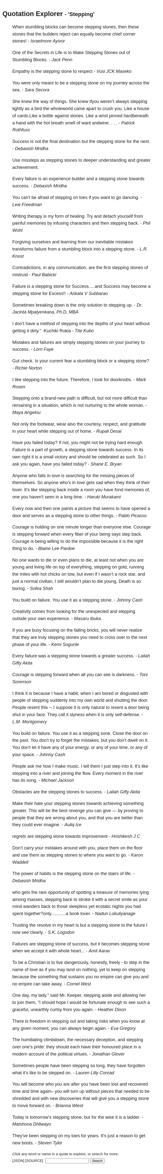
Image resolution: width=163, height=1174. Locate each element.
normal (31, 581)
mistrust (20, 274)
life (48, 567)
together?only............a (46, 913)
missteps (30, 160)
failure (31, 178)
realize (135, 630)
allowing (130, 995)
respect (85, 71)
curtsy (56, 1009)
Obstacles (22, 791)
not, (66, 442)
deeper (90, 160)
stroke (84, 899)
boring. (19, 588)
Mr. (63, 995)
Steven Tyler (50, 1142)
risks (103, 1021)
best (63, 810)
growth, (56, 449)
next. (145, 141)
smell (70, 122)
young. (110, 581)
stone (66, 71)
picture (84, 508)
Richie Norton (28, 368)
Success (20, 141)
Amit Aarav (99, 950)
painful (18, 223)
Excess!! (57, 293)
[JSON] (18, 1160)
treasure (104, 892)
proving (131, 810)
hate (38, 803)
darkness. (125, 674)
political (65, 1054)
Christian (37, 962)
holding (42, 527)
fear (68, 360)
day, (26, 995)
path (71, 398)
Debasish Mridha (31, 148)
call (61, 714)
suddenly (59, 700)
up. (130, 305)
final (54, 141)
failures (47, 342)
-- (50, 707)
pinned (115, 115)
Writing (19, 216)
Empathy (21, 71)
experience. (58, 618)
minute (72, 527)
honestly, (99, 962)
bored (107, 693)
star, (132, 574)
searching (75, 475)
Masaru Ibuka (87, 618)
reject (64, 34)
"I (39, 1002)
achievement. (25, 167)
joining (67, 773)
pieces (122, 475)
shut (16, 714)
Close (118, 733)
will (112, 630)
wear (61, 424)
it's (25, 1072)
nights (118, 906)
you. (118, 108)
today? (50, 442)
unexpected (97, 611)
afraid (43, 197)
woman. (136, 405)
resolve (44, 925)
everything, (82, 567)
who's (65, 482)
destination (69, 141)
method (47, 323)
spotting (83, 892)
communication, (71, 267)
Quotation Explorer (32, 14)
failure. (44, 600)
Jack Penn (62, 59)
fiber (79, 534)
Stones (111, 52)
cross (110, 637)
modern (19, 1054)
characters (80, 223)
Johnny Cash (130, 600)
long (68, 496)
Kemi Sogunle (65, 644)
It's (27, 489)
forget (66, 740)
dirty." (35, 330)
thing (17, 548)
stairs (113, 873)
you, (82, 817)
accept (37, 950)
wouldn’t (73, 581)
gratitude (137, 424)
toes (83, 197)
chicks (54, 574)
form (59, 216)
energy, (82, 747)
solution (94, 305)
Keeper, (74, 995)
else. (127, 527)
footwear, (46, 424)
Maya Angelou (26, 412)
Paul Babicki (44, 274)
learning (68, 241)
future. (62, 379)
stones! (19, 41)
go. (124, 855)
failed (37, 442)
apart (91, 108)
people (19, 700)
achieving (112, 803)
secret (114, 899)
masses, (35, 899)
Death (124, 581)
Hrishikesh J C (125, 836)
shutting (122, 700)
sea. (16, 89)
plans (74, 560)
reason (126, 1135)
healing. (78, 216)
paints (67, 508)
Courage (20, 527)
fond (119, 489)
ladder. (133, 1117)
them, (30, 1002)
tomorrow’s (41, 1117)
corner (129, 34)
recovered (138, 1084)
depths (101, 323)
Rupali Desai (108, 431)
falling (80, 630)
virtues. (81, 1054)
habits (45, 873)
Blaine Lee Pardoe (56, 548)
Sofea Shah (41, 588)
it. (146, 740)
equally (87, 34)
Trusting (20, 925)
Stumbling (22, 59)
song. (31, 780)
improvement (95, 836)
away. (57, 983)
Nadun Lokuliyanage (115, 913)
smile (126, 899)
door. (143, 700)
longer (86, 527)
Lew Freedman (27, 204)
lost (114, 1084)
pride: (39, 1046)
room (89, 489)
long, (101, 1065)
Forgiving (21, 241)
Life (58, 52)
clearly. (37, 932)
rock (122, 574)
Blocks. (40, 59)
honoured (111, 1046)
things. (61, 101)
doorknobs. (121, 379)
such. (131, 456)
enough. (135, 442)
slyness (77, 714)
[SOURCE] (34, 1160)
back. (133, 223)
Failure (19, 286)
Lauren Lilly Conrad (95, 1072)
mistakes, (90, 740)
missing (107, 475)
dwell (132, 740)
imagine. (52, 824)
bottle (47, 115)
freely (114, 962)
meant (47, 82)
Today (18, 1117)
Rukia (65, 330)
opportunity (59, 892)
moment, (41, 1028)
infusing (61, 223)
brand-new (55, 398)
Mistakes (21, 342)
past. (24, 740)
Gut (15, 360)
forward (42, 534)
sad (99, 482)
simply (69, 342)
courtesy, (93, 424)
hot (47, 122)
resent (33, 707)
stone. (130, 249)
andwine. (101, 122)
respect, (111, 424)
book (74, 913)
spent (17, 913)
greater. (19, 810)
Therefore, (80, 379)
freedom (38, 1021)
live (59, 962)
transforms (22, 249)
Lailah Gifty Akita (123, 791)
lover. (17, 489)
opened (138, 508)
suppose (64, 707)
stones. (77, 115)
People (19, 707)
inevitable (104, 241)
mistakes (124, 241)
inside (73, 489)
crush (107, 108)
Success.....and (87, 286)
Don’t (17, 847)
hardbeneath (136, 115)
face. (41, 714)
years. (94, 1135)
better (127, 817)
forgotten (136, 1065)
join (20, 1002)
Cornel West (79, 983)
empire (107, 976)
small (48, 456)
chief (117, 34)
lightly (18, 108)
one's (27, 1046)
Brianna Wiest (69, 1105)
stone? (142, 360)
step (126, 534)
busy (36, 630)
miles (25, 574)
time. (78, 496)
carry (29, 847)
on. (69, 1072)
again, (35, 464)
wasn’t (107, 574)
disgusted (129, 693)
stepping (93, 26)
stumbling (34, 26)
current (56, 360)
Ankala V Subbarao (89, 293)
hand (21, 122)
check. (27, 360)
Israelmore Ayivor (48, 41)
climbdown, (55, 1039)
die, (89, 560)
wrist (103, 115)
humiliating (31, 1039)
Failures (20, 943)
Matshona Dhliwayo (31, 1124)
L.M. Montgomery (29, 721)
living (39, 567)
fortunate (97, 1002)
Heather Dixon (112, 1009)
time (16, 1091)
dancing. (130, 197)
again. (88, 1009)
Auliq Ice (72, 824)
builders (50, 34)
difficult (130, 398)
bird (38, 108)
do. (31, 548)
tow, (71, 574)
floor (138, 847)
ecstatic (103, 906)
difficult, (88, 398)
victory (61, 456)
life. (43, 644)
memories (36, 223)
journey (120, 82)
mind (17, 906)
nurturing (93, 405)
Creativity (21, 611)
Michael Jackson (57, 780)
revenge (77, 810)
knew (26, 101)
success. (21, 185)
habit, (73, 693)
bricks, (93, 630)
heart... (78, 950)
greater (143, 160)
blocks (51, 26)
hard (121, 442)
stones (18, 34)
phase (18, 644)
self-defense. (127, 714)
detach (109, 216)
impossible (89, 541)
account (36, 1054)
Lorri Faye (44, 349)
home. (86, 431)
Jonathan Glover (108, 1054)
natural (98, 707)
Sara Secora (37, 89)
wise (109, 1117)
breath (57, 122)
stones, (110, 26)
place (102, 847)
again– (47, 1091)
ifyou (94, 101)
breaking (44, 305)
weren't (107, 101)
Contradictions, (27, 267)
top (62, 567)
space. (28, 754)
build (25, 600)
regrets (19, 836)
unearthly (40, 1009)
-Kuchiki (50, 330)
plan (86, 581)
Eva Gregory (123, 1028)
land (70, 969)
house (143, 108)
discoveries (70, 1098)
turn (74, 1091)
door (16, 515)
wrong (59, 817)
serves (37, 515)
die (49, 560)
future (139, 925)
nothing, (90, 969)
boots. (28, 1142)
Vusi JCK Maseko (113, 71)
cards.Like (27, 115)
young (18, 567)
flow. (86, 773)
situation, (50, 405)
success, (80, 943)
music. (73, 766)
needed (131, 1091)
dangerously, (76, 962)
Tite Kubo (84, 330)
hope (61, 1002)
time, (124, 747)
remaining (22, 405)
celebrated (108, 456)
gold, (123, 567)
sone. (106, 733)
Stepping (94, 52)
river (46, 773)
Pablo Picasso (132, 515)
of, (147, 489)
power (27, 873)
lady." (43, 995)
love (56, 475)
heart (129, 323)
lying (144, 892)
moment (113, 773)
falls (42, 475)
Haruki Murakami (104, 496)
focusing (51, 630)
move (22, 1105)
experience (60, 178)
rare (43, 892)
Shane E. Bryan (106, 464)
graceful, (20, 1009)
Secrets (41, 52)
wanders (31, 906)
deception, (106, 1039)
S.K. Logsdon (61, 932)
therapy (34, 216)
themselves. (24, 482)
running (136, 567)
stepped (56, 1072)
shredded (21, 1098)
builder (78, 178)
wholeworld (62, 108)
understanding (112, 160)
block (87, 249)
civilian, (46, 581)
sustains (76, 976)
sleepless (78, 906)
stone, (77, 1117)
